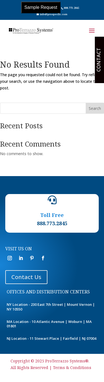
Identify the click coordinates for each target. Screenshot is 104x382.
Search (95, 108)
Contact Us (26, 277)
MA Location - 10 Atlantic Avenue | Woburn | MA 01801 (49, 324)
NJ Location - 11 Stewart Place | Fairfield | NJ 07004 (51, 338)
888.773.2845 (71, 7)
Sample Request (40, 7)
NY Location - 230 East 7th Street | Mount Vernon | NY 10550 (51, 307)
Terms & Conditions (72, 367)
